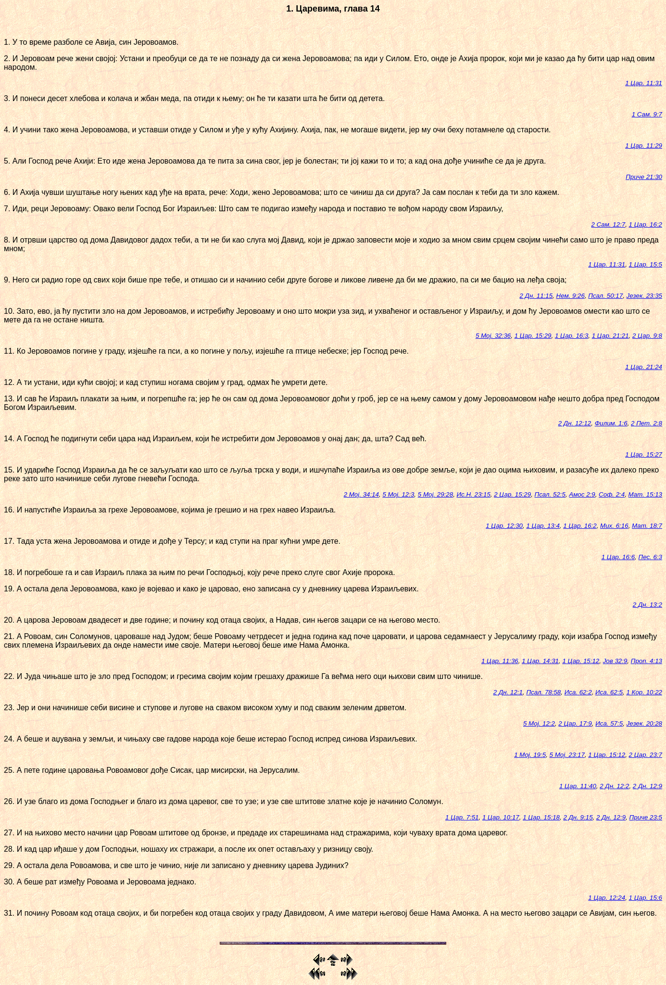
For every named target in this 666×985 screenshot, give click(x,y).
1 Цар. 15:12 (580, 661)
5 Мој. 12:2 (539, 723)
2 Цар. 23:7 (645, 754)
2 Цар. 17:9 (574, 723)
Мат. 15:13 (645, 494)
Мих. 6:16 (614, 525)
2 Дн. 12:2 (614, 786)
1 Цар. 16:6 (618, 557)
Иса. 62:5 (609, 692)
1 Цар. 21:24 (643, 367)
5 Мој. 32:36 (493, 335)
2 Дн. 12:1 (508, 692)
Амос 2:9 (582, 494)
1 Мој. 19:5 (530, 754)
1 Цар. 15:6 (645, 897)
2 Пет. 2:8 (646, 423)
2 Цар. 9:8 (647, 335)
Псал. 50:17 (605, 295)
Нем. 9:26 (570, 295)
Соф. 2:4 (612, 494)
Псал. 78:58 (543, 692)
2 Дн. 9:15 (577, 817)
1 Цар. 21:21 (610, 335)
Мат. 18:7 (647, 525)
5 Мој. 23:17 (567, 754)
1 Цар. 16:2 (645, 224)
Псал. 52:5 (549, 494)
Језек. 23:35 (644, 295)
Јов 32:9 (615, 661)
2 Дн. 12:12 (574, 423)
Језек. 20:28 (644, 723)
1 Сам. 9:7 (647, 114)
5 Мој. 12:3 (398, 494)
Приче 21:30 (644, 176)
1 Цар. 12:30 (504, 525)
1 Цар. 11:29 (643, 145)
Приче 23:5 (645, 817)
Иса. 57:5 (609, 723)
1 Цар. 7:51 (461, 817)
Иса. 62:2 (578, 692)
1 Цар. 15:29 (533, 335)
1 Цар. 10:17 (500, 817)
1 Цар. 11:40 (577, 786)
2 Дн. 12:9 (647, 786)
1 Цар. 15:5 (645, 264)
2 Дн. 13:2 (647, 604)
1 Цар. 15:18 (541, 817)
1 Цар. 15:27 (643, 454)
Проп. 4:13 (646, 661)
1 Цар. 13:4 (542, 525)
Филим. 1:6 (611, 423)
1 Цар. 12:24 (606, 897)
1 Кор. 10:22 (644, 692)
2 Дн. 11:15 (536, 295)
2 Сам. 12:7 (608, 224)
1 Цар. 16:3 (571, 335)
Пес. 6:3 (650, 557)
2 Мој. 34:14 (361, 494)
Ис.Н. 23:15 (473, 494)
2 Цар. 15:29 (512, 494)
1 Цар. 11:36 (499, 661)
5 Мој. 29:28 (435, 494)
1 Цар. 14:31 (540, 661)
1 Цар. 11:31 (643, 83)
